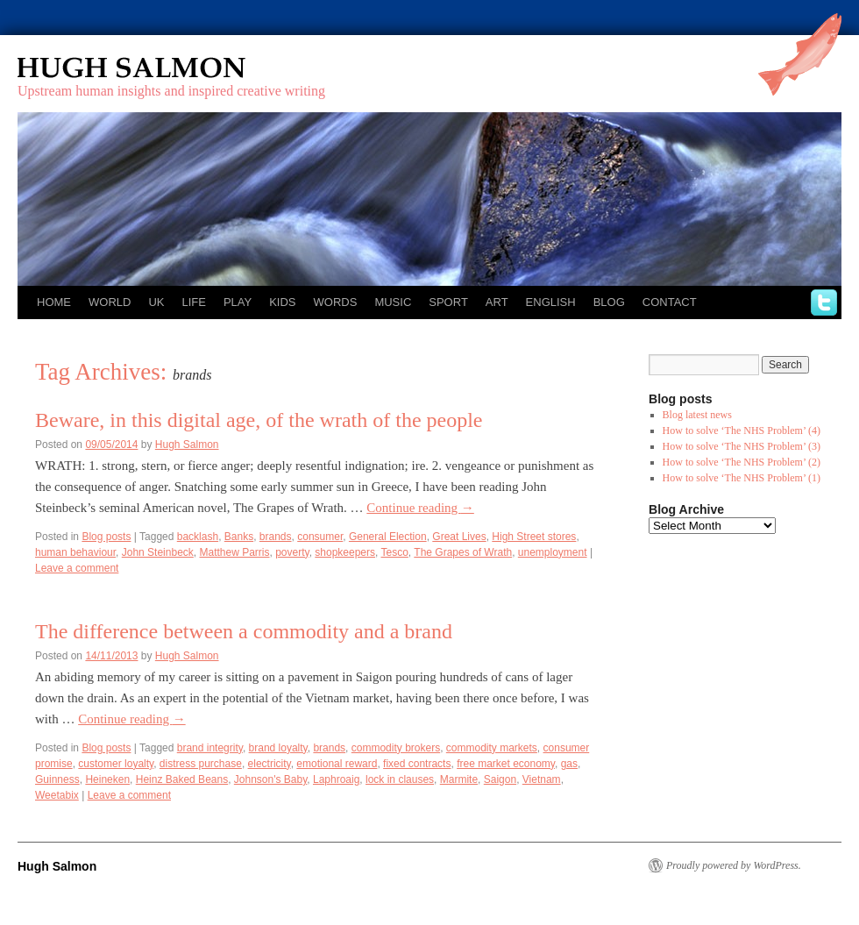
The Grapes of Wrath (463, 552)
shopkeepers (345, 552)
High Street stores (534, 536)
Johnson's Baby (270, 779)
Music (392, 302)
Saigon (500, 779)
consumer (320, 536)
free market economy (506, 764)
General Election (388, 536)
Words (336, 302)
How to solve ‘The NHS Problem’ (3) (741, 446)
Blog (609, 302)
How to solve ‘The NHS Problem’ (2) (741, 462)
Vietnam (541, 779)
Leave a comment (76, 568)
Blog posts (106, 536)
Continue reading (419, 508)
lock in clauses (400, 779)
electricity (269, 764)
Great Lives (459, 536)
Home (54, 302)
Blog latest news (697, 415)
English (551, 302)
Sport (448, 302)
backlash (197, 536)
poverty (292, 552)
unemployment (552, 552)
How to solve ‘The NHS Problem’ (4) (741, 430)
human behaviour (75, 552)
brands (275, 536)
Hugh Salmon (182, 68)
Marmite (459, 779)
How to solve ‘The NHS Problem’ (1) (741, 478)
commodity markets (491, 748)
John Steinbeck (158, 552)
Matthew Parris (234, 552)
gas (569, 764)
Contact (669, 302)
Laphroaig (336, 779)
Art (497, 302)
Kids (282, 302)
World (110, 302)
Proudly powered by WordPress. (733, 865)
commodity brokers (395, 748)
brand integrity (210, 748)
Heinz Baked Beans (182, 779)
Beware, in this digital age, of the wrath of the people (259, 420)
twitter (824, 302)
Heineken (107, 779)
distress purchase (201, 764)
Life (193, 302)
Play (238, 302)
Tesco (394, 552)
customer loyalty (115, 764)
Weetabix (57, 795)
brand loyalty (278, 748)
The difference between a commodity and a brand (243, 631)
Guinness (57, 779)
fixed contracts (417, 764)
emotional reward (336, 764)
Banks (238, 536)
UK (156, 302)
